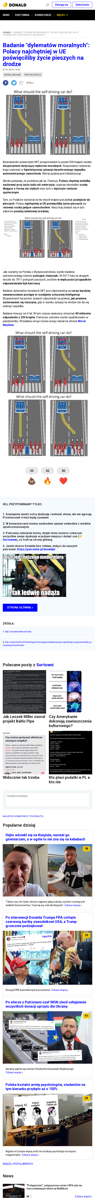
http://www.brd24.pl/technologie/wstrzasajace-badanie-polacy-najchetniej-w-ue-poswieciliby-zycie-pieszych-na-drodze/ (47, 644)
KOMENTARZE (43, 15)
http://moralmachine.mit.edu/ (17, 631)
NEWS (6, 15)
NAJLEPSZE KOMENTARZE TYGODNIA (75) (23, 816)
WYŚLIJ (30, 83)
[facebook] (7, 83)
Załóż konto (82, 4)
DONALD (7, 32)
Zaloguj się (61, 4)
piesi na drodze (32, 75)
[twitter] (15, 83)
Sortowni (45, 664)
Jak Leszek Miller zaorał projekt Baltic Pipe (24, 718)
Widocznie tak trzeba (21, 777)
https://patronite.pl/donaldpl (36, 549)
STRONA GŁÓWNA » (20, 607)
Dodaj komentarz (17, 796)
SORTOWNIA (22, 15)
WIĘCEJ (62, 15)
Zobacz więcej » (73, 905)
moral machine (12, 75)
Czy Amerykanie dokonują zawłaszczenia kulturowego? (70, 721)
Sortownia (9, 539)
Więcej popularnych (18, 1164)
